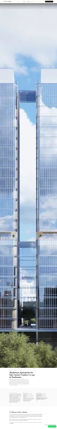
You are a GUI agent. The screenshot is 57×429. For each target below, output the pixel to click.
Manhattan (24, 1)
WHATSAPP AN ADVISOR (49, 1)
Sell (32, 1)
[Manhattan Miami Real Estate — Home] (7, 1)
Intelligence (29, 1)
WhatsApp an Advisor (52, 426)
